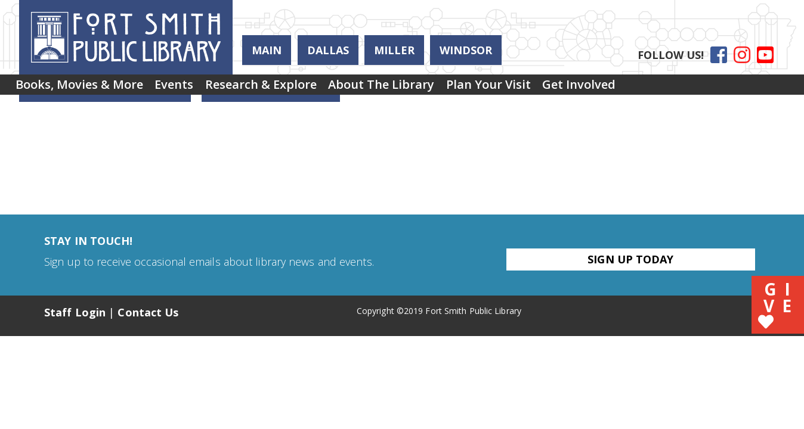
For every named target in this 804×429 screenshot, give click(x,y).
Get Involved (646, 88)
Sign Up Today (630, 259)
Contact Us (147, 312)
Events (192, 88)
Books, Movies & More (85, 88)
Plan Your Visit (543, 88)
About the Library (424, 88)
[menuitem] (85, 88)
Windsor (466, 50)
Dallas (328, 50)
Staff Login (75, 312)
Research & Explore (291, 88)
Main (267, 50)
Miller (394, 50)
